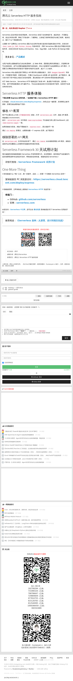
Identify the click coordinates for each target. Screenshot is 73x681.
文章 (11, 10)
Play (51, 658)
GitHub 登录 (36, 377)
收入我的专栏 (11, 280)
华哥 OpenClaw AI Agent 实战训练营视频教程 (19, 435)
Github (34, 658)
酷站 (18, 660)
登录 (21, 307)
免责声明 (59, 658)
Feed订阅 (26, 660)
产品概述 (20, 57)
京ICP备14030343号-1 (11, 677)
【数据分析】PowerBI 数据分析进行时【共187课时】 (21, 431)
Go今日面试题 (9, 389)
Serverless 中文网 (17, 209)
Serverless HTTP (35, 189)
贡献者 (19, 658)
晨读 (26, 658)
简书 (15, 251)
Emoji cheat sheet (43, 333)
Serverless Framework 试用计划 (36, 162)
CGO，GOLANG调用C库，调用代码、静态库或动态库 (21, 510)
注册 (10, 370)
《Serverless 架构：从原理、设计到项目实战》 (40, 220)
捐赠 (12, 660)
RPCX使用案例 (9, 513)
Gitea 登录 (36, 382)
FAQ (12, 658)
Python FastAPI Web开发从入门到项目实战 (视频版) (21, 445)
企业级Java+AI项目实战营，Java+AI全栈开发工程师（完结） (24, 459)
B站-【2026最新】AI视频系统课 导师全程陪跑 (19, 540)
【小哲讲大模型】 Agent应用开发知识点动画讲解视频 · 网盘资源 (25, 438)
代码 (58, 296)
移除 (38, 296)
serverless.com (25, 203)
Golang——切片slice (15, 288)
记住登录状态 (7, 362)
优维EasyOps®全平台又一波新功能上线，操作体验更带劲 (23, 520)
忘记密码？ (67, 370)
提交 (66, 338)
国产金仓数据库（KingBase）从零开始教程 (18, 527)
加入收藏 (5, 271)
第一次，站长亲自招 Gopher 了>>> (17, 28)
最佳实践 (37, 209)
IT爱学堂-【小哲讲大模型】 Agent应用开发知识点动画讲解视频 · (25, 462)
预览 (10, 311)
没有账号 (34, 307)
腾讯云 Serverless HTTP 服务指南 (26, 257)
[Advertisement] (18, 407)
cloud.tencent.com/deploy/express (25, 102)
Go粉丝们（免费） (44, 648)
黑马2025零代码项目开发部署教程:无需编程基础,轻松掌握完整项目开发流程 (28, 537)
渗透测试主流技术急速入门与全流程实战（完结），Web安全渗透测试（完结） (29, 452)
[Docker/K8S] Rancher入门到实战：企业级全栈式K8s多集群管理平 (26, 448)
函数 (67, 296)
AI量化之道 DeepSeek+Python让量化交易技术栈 (20, 530)
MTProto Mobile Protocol (13, 516)
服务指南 (48, 296)
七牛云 (46, 669)
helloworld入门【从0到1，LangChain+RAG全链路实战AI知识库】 (26, 523)
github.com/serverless (32, 199)
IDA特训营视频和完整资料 (13, 442)
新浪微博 (43, 658)
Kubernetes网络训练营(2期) (14, 534)
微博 (12, 271)
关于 (5, 658)
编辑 (4, 311)
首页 (4, 10)
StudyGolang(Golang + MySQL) (23, 669)
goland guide (13, 289)
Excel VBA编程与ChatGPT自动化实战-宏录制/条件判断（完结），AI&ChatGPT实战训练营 (33, 455)
